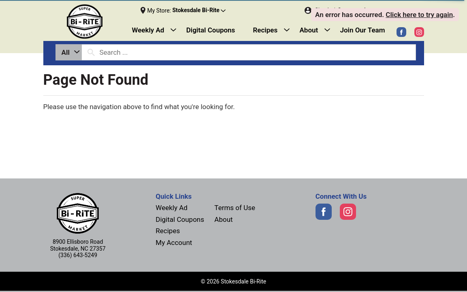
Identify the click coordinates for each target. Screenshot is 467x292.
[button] (199, 10)
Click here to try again (419, 15)
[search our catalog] (91, 52)
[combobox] (68, 52)
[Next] (91, 22)
